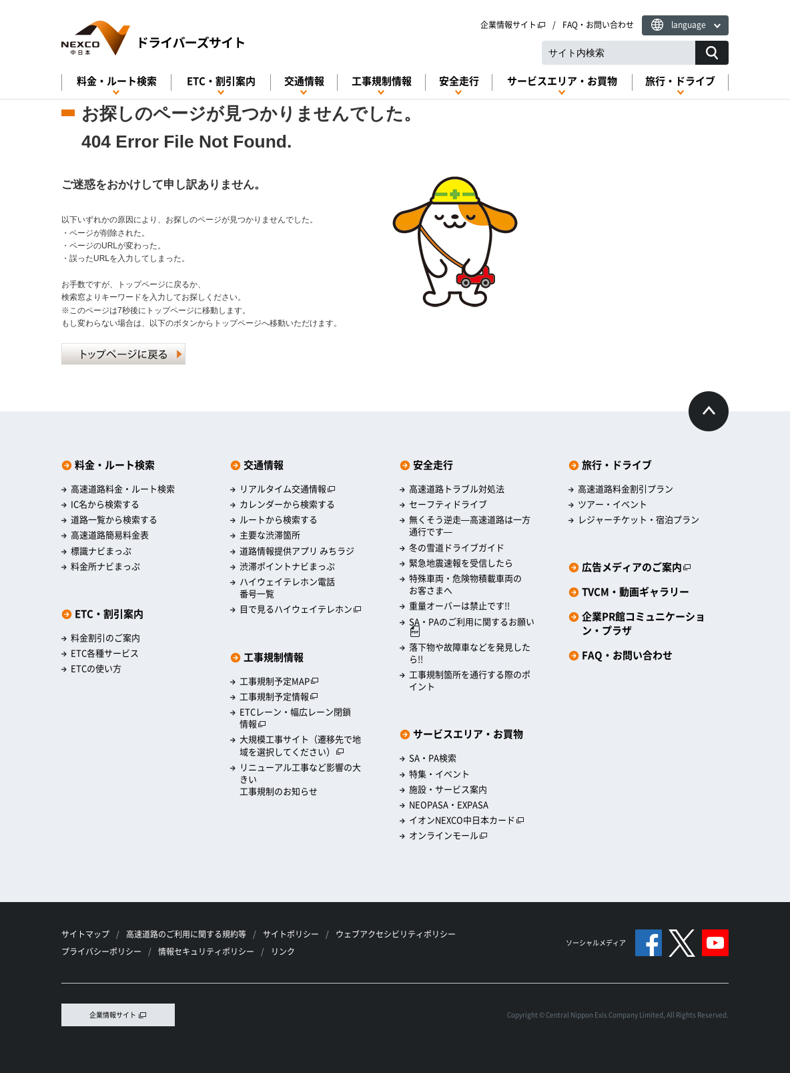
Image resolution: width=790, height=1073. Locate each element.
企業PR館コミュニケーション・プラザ (643, 624)
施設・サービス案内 (448, 789)
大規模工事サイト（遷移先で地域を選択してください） (300, 745)
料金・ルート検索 (117, 81)
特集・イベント (439, 774)
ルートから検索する (279, 519)
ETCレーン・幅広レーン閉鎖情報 (295, 718)
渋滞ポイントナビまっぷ (287, 566)
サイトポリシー (291, 934)
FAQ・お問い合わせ (598, 25)
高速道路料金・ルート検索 (123, 489)
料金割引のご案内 (105, 638)
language (688, 25)
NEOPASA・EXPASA (448, 805)
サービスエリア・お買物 (562, 81)
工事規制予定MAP (279, 681)
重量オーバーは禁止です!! (459, 606)
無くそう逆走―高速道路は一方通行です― (469, 525)
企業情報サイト (513, 25)
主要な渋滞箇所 (270, 535)
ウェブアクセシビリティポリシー (396, 934)
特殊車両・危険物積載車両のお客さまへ (465, 584)
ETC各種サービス (105, 653)
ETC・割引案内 (221, 81)
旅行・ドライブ (680, 81)
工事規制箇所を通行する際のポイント (469, 680)
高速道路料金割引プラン (625, 489)
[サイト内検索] (712, 53)
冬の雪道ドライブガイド (456, 548)
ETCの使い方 (96, 668)
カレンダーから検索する (287, 504)
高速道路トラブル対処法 (456, 489)
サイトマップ (85, 934)
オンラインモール (448, 835)
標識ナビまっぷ (101, 551)
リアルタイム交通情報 (288, 489)
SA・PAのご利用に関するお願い (471, 627)
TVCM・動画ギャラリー (635, 592)
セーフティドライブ (448, 504)
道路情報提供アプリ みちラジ (297, 551)
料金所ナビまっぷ (105, 566)
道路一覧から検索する (114, 519)
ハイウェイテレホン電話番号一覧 (287, 588)
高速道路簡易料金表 (110, 535)
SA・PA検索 (432, 758)
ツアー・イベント (612, 504)
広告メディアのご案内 (636, 567)
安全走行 (459, 81)
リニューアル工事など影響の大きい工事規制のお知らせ (300, 779)
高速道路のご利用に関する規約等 (186, 934)
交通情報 (304, 81)
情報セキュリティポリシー (206, 951)
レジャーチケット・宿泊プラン (638, 519)
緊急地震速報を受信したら (461, 563)
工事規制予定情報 (279, 696)
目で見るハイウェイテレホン (301, 609)
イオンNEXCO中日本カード (466, 820)
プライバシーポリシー (101, 951)
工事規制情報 (382, 81)
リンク (283, 951)
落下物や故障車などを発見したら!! (469, 653)
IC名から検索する (105, 504)
